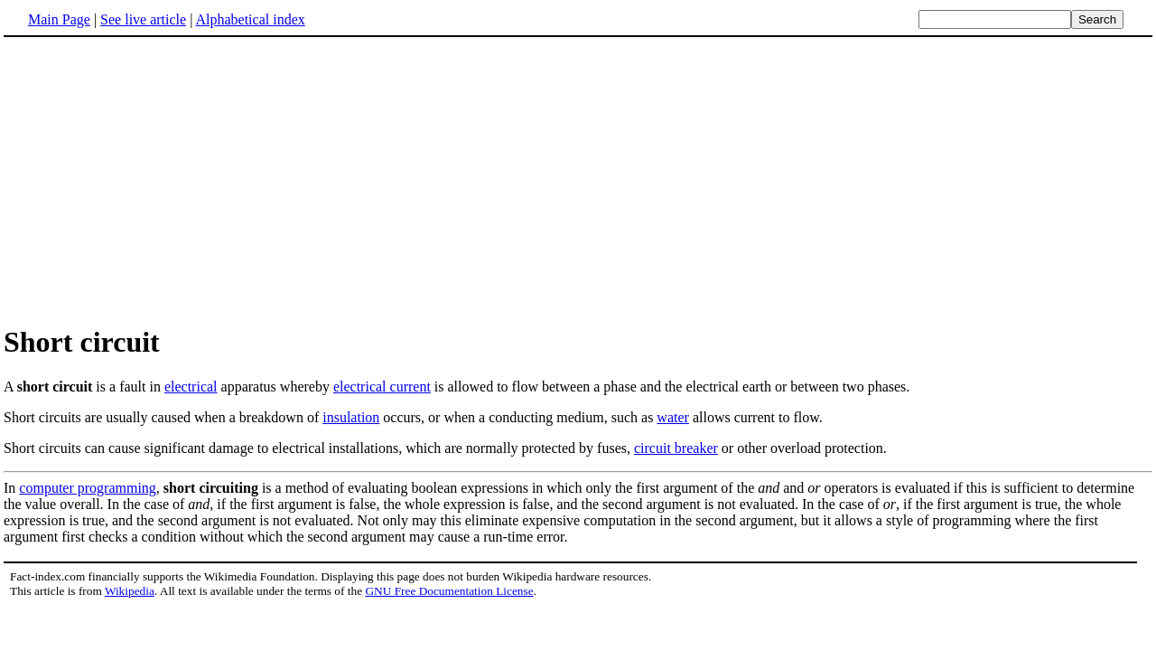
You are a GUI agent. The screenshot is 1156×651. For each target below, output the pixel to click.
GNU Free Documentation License (449, 591)
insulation (350, 417)
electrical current (382, 386)
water (673, 417)
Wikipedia (129, 591)
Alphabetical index (249, 19)
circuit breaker (676, 448)
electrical (191, 386)
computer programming (87, 487)
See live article (143, 19)
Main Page (59, 19)
